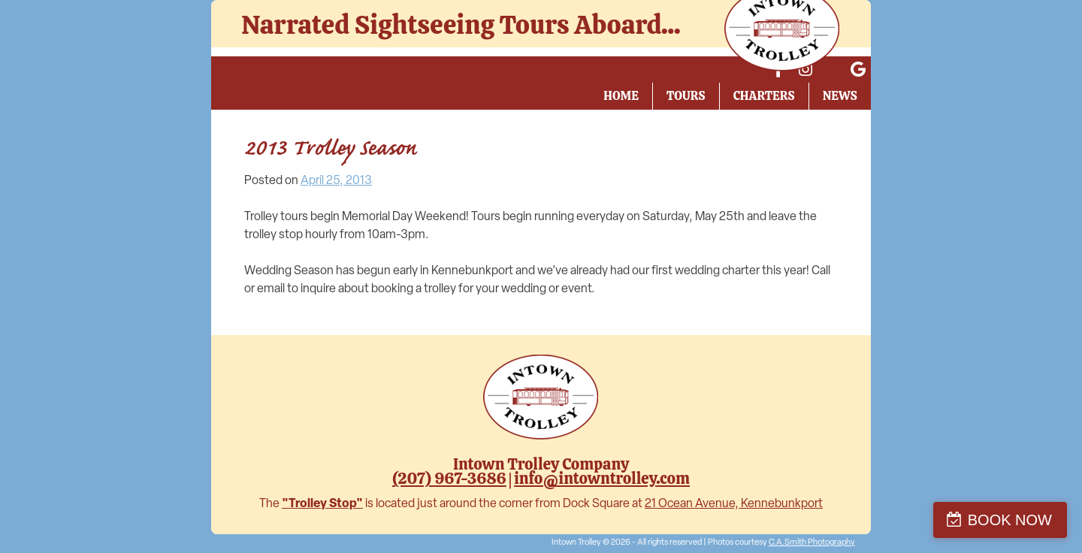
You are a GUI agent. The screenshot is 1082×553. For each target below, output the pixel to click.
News (840, 96)
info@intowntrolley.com (602, 478)
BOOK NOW (1010, 520)
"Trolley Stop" (322, 504)
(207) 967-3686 (449, 478)
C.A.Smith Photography (812, 543)
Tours (686, 96)
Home (621, 96)
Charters (764, 96)
